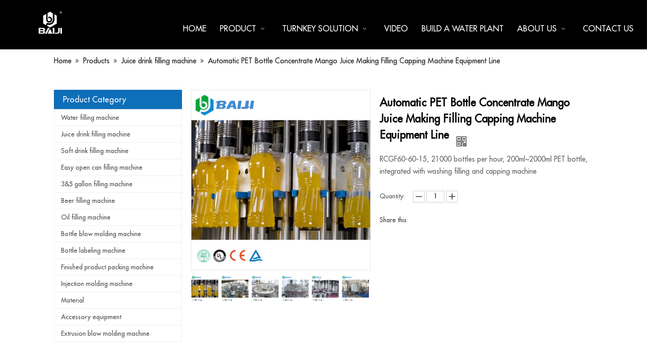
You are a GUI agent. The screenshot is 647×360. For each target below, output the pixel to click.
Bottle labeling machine (93, 250)
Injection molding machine (97, 284)
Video (396, 28)
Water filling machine (90, 118)
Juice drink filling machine (95, 134)
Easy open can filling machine (101, 167)
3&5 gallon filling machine (97, 184)
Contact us (608, 28)
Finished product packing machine (107, 267)
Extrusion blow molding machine (105, 333)
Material (72, 300)
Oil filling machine (86, 217)
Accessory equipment (91, 317)
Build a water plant (462, 28)
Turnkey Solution (326, 28)
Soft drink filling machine (95, 151)
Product (244, 28)
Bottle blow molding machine (101, 234)
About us (543, 28)
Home (194, 28)
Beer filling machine (88, 201)
